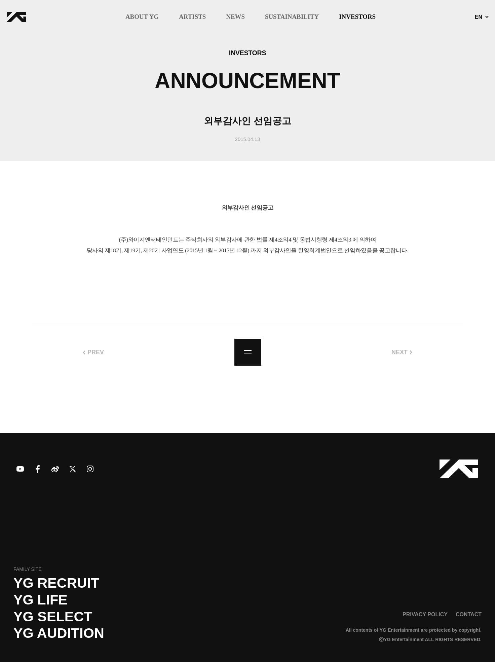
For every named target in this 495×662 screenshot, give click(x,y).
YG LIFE (40, 600)
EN (478, 17)
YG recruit (56, 583)
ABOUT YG (142, 17)
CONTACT (469, 614)
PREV (95, 352)
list (247, 352)
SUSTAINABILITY (292, 17)
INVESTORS (357, 17)
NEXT (399, 352)
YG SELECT (52, 616)
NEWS (235, 17)
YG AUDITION (58, 633)
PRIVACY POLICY (425, 614)
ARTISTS (192, 17)
